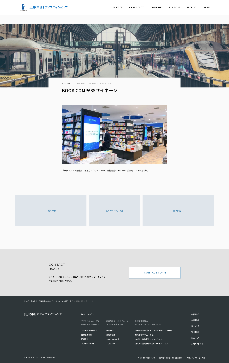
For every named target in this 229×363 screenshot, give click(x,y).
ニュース (195, 337)
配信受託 (85, 339)
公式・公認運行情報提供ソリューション (151, 343)
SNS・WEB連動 (112, 339)
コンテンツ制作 (87, 343)
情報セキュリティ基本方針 (196, 358)
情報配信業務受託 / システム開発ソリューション (155, 330)
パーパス (195, 326)
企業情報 (195, 320)
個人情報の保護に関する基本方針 (170, 358)
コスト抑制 (111, 343)
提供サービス (87, 314)
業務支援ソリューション (145, 335)
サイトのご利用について (146, 358)
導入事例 (34, 301)
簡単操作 (110, 330)
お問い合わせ (197, 343)
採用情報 (195, 331)
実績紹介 (195, 314)
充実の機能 (111, 335)
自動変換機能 (86, 335)
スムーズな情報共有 (89, 330)
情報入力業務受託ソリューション (149, 339)
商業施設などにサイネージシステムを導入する (94, 83)
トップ (26, 301)
